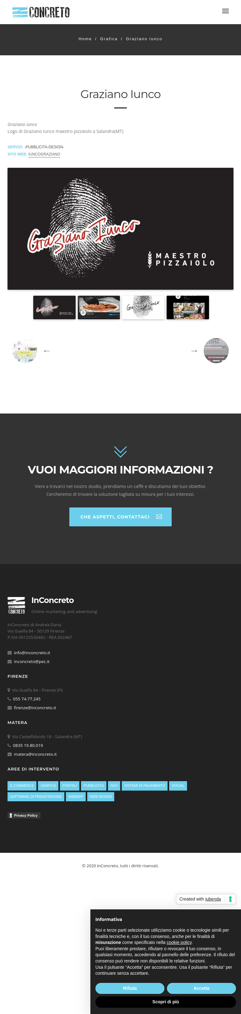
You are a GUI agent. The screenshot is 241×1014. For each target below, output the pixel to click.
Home (85, 38)
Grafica (109, 38)
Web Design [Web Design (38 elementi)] (101, 796)
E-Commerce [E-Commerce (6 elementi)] (22, 785)
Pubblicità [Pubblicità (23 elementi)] (93, 785)
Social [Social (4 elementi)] (178, 785)
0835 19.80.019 (28, 745)
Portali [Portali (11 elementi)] (69, 785)
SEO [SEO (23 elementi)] (114, 785)
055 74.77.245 (27, 699)
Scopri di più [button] (166, 1001)
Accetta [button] (202, 988)
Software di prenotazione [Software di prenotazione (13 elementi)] (36, 796)
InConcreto (52, 600)
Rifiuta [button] (130, 988)
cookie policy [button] (179, 942)
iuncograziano (44, 154)
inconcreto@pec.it (32, 661)
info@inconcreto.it (32, 652)
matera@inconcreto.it (35, 754)
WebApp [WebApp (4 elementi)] (75, 796)
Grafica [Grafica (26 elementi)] (48, 785)
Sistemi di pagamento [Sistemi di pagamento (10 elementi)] (144, 785)
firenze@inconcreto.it (35, 707)
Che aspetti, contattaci (121, 516)
